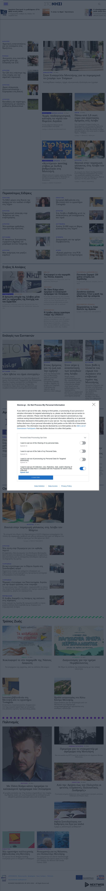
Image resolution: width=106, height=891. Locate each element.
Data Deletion (39, 486)
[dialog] (53, 446)
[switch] (83, 443)
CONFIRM (35, 477)
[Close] (94, 405)
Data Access (52, 486)
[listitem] (53, 437)
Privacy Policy (66, 486)
